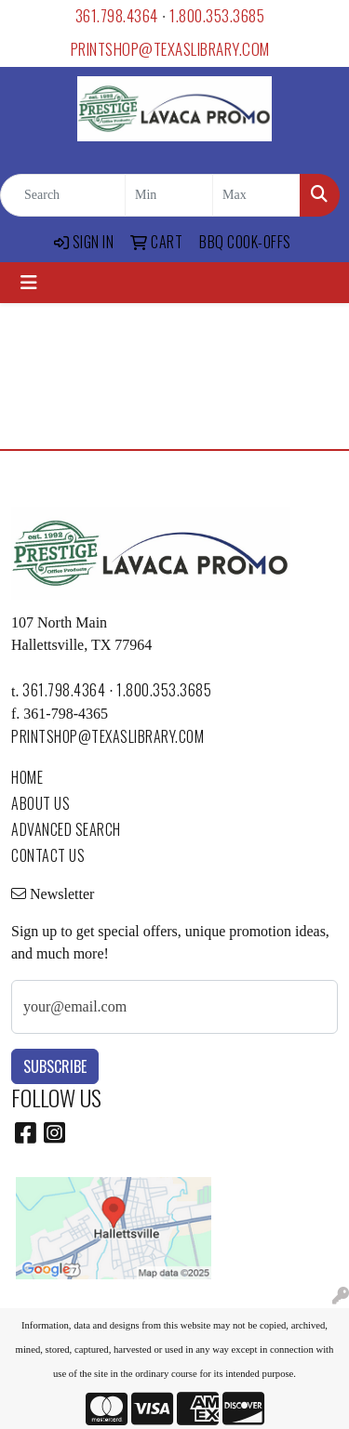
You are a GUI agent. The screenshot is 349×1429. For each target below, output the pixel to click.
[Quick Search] (63, 195)
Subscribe (55, 1066)
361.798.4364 (116, 15)
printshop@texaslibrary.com (170, 48)
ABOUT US (40, 803)
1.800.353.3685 (216, 15)
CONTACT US (48, 855)
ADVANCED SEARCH (66, 829)
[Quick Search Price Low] (169, 195)
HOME (27, 777)
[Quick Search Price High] (256, 195)
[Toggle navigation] (28, 283)
